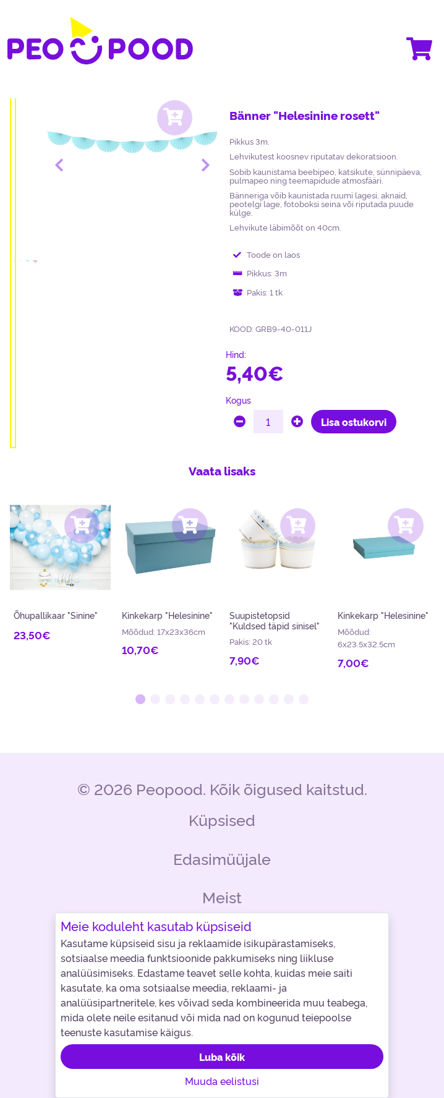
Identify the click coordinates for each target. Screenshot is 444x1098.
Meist (222, 896)
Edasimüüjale (222, 858)
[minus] (240, 421)
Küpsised (222, 819)
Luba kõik (222, 1056)
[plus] (297, 421)
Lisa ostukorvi (353, 421)
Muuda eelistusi (222, 1080)
